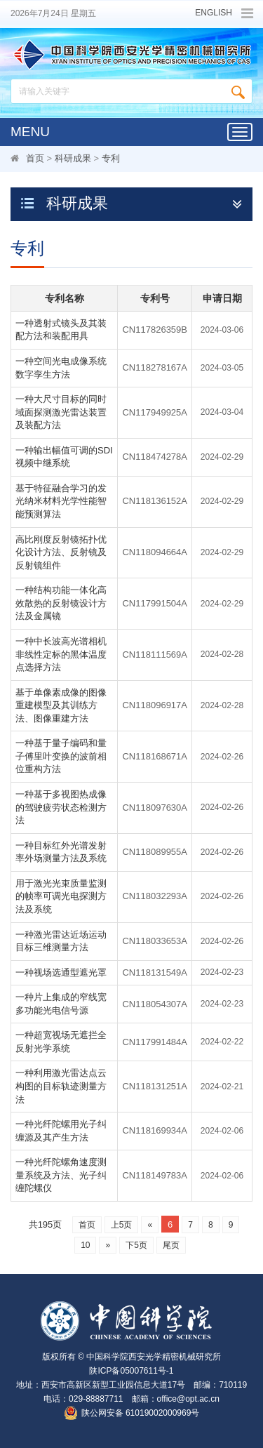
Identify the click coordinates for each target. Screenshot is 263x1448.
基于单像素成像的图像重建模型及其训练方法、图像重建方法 (61, 705)
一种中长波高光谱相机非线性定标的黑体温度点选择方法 (61, 654)
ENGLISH (213, 13)
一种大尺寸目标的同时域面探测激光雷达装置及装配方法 (61, 412)
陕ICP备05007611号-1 (131, 1371)
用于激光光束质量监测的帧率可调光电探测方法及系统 (61, 896)
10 (85, 1245)
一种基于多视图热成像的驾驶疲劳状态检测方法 (61, 807)
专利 (111, 158)
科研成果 (73, 158)
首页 (35, 158)
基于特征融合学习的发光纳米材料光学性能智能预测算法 (61, 501)
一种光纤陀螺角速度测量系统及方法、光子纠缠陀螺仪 (61, 1175)
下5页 (136, 1245)
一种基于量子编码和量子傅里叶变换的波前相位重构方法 (61, 756)
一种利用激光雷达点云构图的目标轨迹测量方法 (61, 1086)
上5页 (122, 1225)
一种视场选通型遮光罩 (61, 972)
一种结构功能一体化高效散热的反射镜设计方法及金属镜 (61, 603)
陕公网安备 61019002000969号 (140, 1413)
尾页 (171, 1245)
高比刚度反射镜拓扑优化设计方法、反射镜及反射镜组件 (61, 552)
